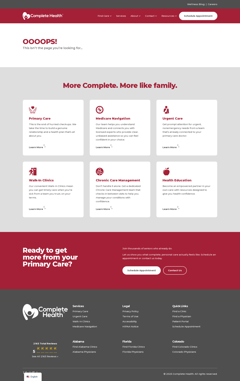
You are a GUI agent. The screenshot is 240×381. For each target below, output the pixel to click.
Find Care (103, 15)
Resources (167, 15)
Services (121, 15)
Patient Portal (180, 321)
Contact (149, 15)
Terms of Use (130, 316)
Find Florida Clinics (133, 346)
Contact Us (175, 270)
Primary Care (40, 118)
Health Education (177, 180)
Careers (212, 4)
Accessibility (129, 321)
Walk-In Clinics (41, 180)
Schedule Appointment (198, 15)
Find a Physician (181, 316)
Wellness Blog (196, 4)
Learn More (38, 147)
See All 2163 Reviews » (45, 356)
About (134, 15)
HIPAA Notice (130, 326)
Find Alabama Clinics (85, 346)
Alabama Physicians (84, 351)
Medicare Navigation (113, 118)
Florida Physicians (133, 351)
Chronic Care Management (118, 180)
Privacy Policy (130, 311)
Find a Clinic (179, 311)
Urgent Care (173, 118)
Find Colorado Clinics (184, 346)
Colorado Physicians (184, 351)
